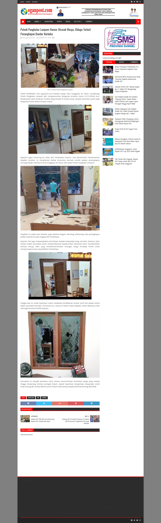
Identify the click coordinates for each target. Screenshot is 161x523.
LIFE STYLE (77, 21)
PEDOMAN (28, 2)
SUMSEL (36, 21)
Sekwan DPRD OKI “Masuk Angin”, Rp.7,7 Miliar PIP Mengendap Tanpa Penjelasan (127, 89)
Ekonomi (88, 21)
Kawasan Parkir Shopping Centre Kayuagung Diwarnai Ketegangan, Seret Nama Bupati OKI (127, 121)
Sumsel (44, 397)
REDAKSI (22, 2)
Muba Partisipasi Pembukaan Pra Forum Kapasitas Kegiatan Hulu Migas (126, 69)
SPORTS (59, 21)
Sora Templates (33, 520)
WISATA (68, 21)
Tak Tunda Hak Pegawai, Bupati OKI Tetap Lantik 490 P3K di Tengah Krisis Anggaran (126, 161)
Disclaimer (34, 2)
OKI (38, 397)
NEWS (29, 21)
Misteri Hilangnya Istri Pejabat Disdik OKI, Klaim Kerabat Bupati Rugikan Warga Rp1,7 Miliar (126, 111)
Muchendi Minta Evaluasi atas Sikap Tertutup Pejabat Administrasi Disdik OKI (127, 79)
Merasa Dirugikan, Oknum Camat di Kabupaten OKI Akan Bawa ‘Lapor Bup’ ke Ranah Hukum (127, 141)
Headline (31, 397)
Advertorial (49, 21)
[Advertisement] (117, 181)
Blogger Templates (46, 520)
